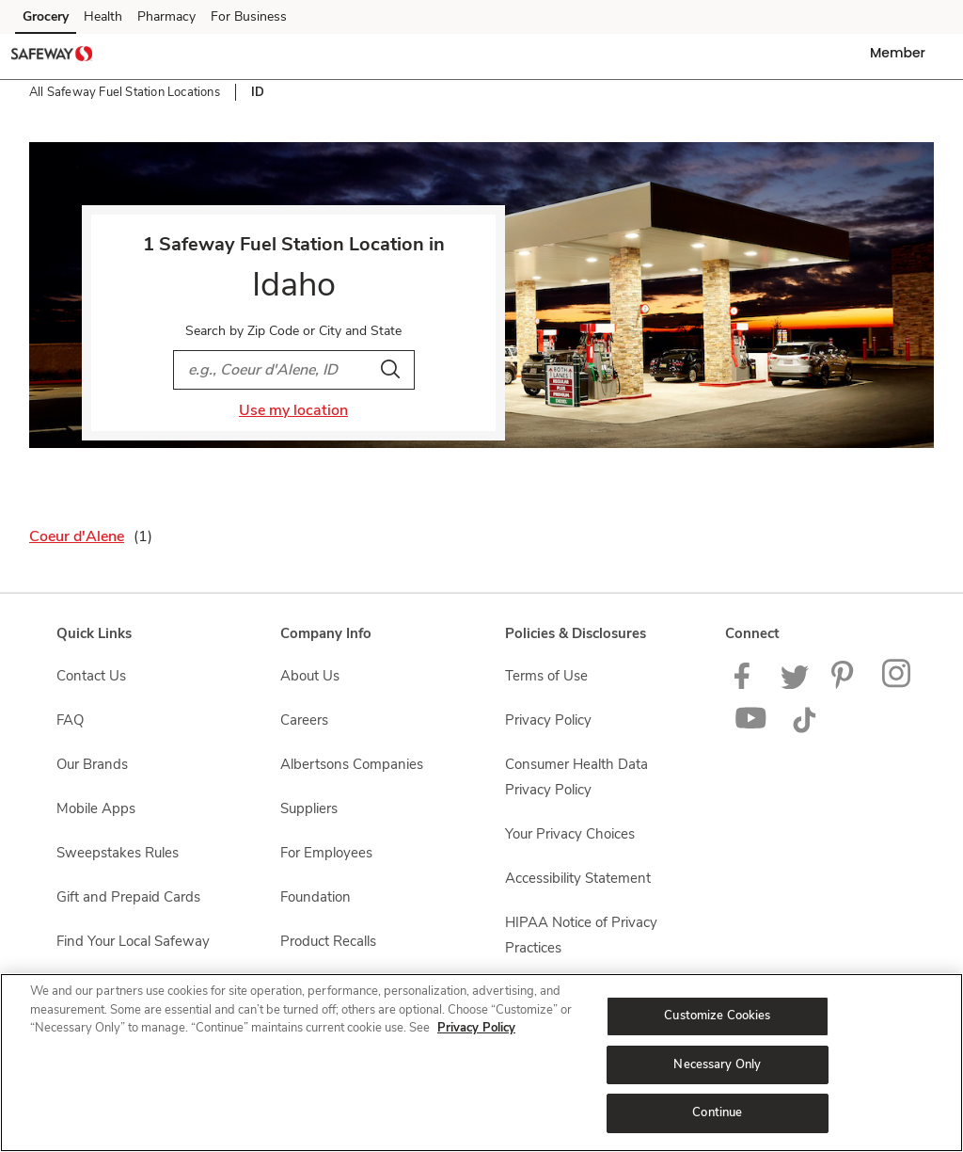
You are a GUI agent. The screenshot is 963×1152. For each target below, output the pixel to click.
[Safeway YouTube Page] (751, 728)
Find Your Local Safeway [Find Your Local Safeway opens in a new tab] (133, 941)
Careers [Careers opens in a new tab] (304, 720)
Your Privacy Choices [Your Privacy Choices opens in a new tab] (570, 833)
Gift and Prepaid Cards (128, 897)
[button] (901, 52)
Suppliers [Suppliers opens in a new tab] (309, 808)
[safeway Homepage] (51, 56)
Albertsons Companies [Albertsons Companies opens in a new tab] (351, 764)
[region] (481, 1062)
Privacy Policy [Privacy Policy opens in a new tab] (548, 720)
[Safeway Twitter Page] (794, 684)
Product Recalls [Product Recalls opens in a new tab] (328, 941)
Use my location (293, 410)
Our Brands (92, 764)
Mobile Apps (95, 808)
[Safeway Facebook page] (746, 684)
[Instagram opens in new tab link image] (897, 684)
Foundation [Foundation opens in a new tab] (315, 897)
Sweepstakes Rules (117, 852)
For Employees (326, 852)
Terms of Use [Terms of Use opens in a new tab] (546, 675)
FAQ (70, 720)
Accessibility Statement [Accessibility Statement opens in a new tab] (578, 878)
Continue (717, 1112)
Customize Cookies (717, 1015)
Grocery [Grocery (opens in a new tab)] (46, 16)
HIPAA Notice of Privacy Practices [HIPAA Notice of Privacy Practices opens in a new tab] (581, 935)
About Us (309, 675)
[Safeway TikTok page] (804, 728)
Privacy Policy (476, 1027)
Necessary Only (717, 1064)
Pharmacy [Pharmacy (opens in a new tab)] (166, 16)
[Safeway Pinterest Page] (845, 684)
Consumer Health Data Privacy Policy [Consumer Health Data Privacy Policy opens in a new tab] (576, 777)
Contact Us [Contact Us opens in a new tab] (91, 675)
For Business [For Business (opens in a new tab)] (249, 16)
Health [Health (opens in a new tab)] (103, 16)
